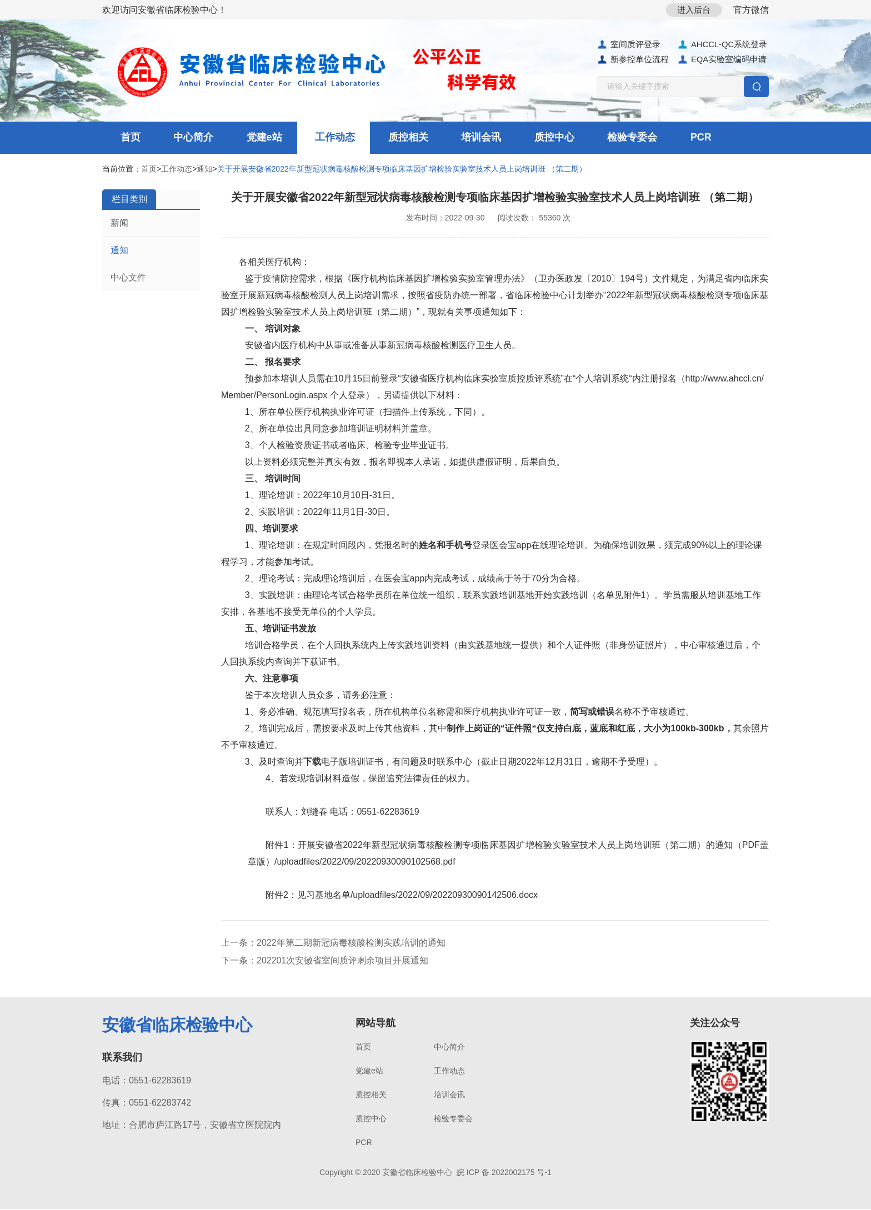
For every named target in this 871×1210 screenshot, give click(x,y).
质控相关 (393, 138)
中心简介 (187, 138)
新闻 (119, 224)
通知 (204, 169)
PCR (673, 138)
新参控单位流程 (633, 60)
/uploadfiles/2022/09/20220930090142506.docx (444, 896)
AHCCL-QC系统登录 (722, 45)
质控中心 (533, 138)
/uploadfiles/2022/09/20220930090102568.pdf (364, 862)
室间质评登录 (628, 45)
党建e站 (255, 138)
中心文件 (128, 278)
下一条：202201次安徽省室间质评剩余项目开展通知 (324, 961)
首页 (127, 138)
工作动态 (323, 138)
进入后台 (691, 9)
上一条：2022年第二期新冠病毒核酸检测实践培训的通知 (333, 943)
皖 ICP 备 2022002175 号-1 (504, 1173)
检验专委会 (608, 138)
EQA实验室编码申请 (722, 60)
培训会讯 (463, 138)
